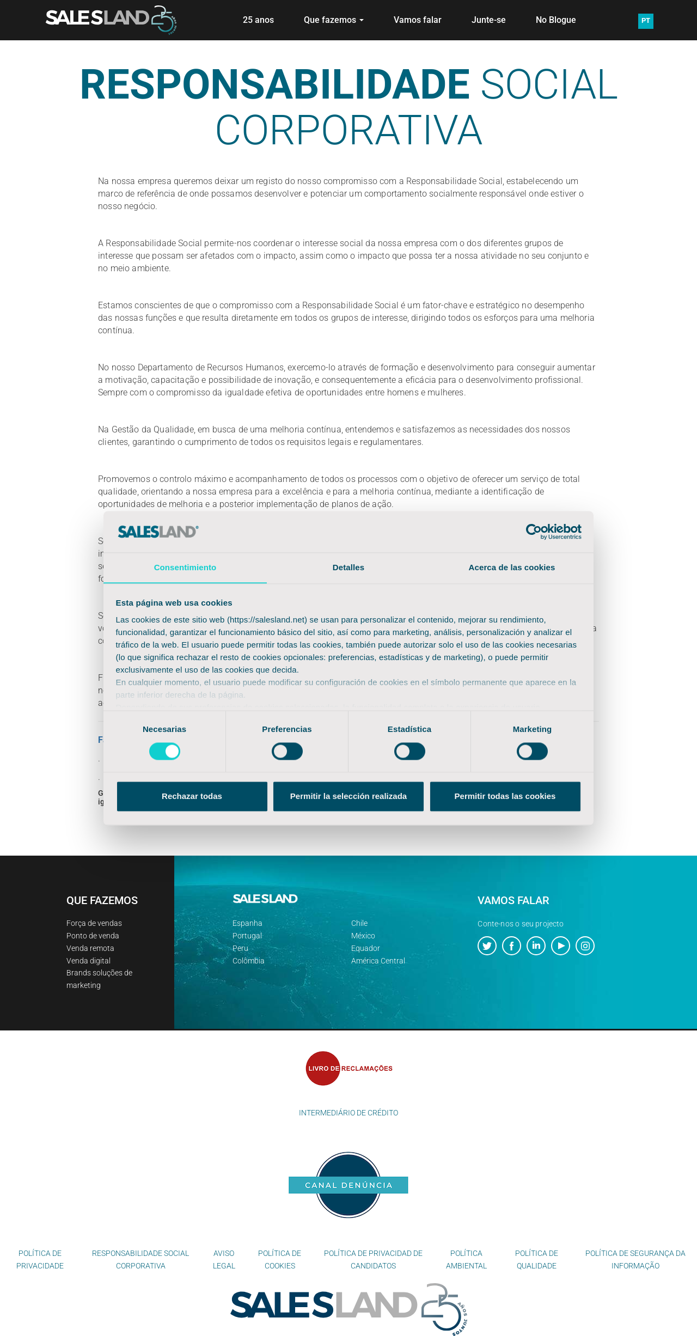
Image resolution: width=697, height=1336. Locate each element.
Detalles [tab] (348, 567)
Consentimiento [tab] (185, 567)
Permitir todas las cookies (505, 796)
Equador (365, 948)
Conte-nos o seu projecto (521, 923)
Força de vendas (94, 923)
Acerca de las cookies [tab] (512, 567)
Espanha (247, 923)
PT (645, 20)
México (363, 935)
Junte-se (489, 20)
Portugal (247, 935)
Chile (359, 923)
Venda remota (90, 948)
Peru (240, 948)
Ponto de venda (92, 935)
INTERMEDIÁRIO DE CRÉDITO (348, 1112)
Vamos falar (418, 20)
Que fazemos (334, 20)
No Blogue (556, 20)
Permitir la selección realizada (348, 796)
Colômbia (249, 960)
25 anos (258, 20)
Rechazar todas (192, 796)
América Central (378, 960)
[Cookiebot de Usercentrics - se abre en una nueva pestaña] (534, 531)
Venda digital (88, 960)
